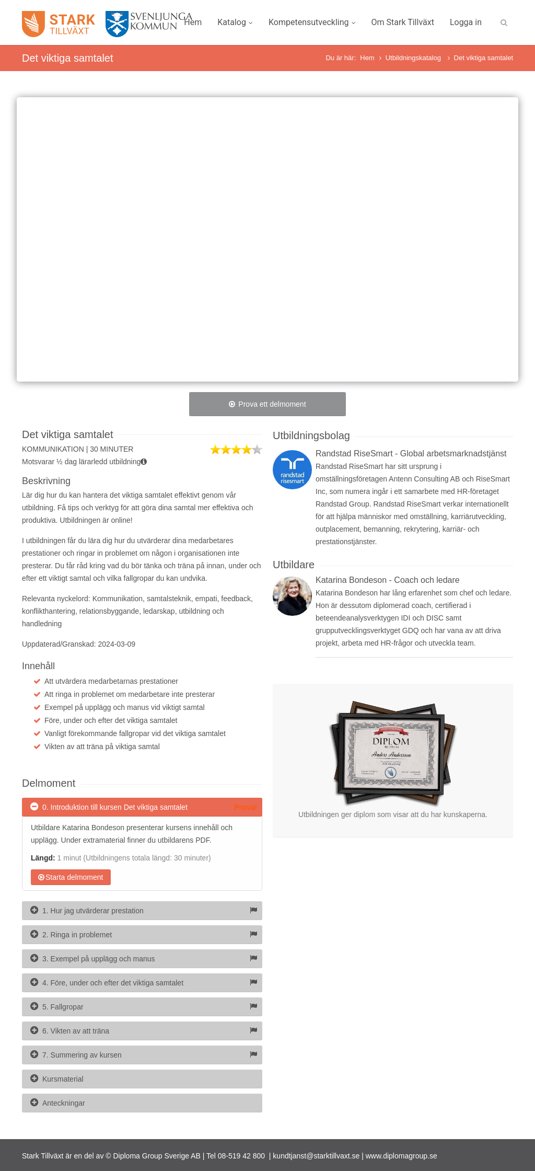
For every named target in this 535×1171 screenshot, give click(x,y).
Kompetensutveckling (312, 22)
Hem (193, 22)
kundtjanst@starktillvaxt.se (316, 1156)
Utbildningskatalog (414, 58)
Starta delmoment (70, 877)
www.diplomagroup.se (401, 1156)
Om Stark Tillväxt (402, 22)
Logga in (466, 22)
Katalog (235, 22)
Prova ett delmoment (267, 404)
